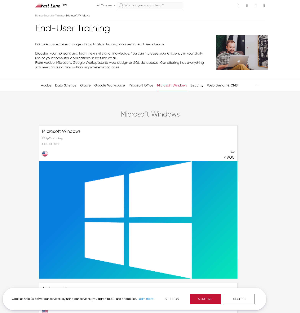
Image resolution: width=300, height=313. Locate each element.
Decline (196, 295)
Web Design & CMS (222, 85)
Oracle (85, 85)
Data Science (66, 85)
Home (39, 15)
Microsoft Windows (172, 85)
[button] (247, 303)
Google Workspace (109, 85)
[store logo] (51, 5)
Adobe (46, 85)
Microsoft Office (141, 85)
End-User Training (56, 15)
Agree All (162, 295)
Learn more (54, 297)
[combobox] (150, 5)
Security (197, 85)
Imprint (227, 303)
